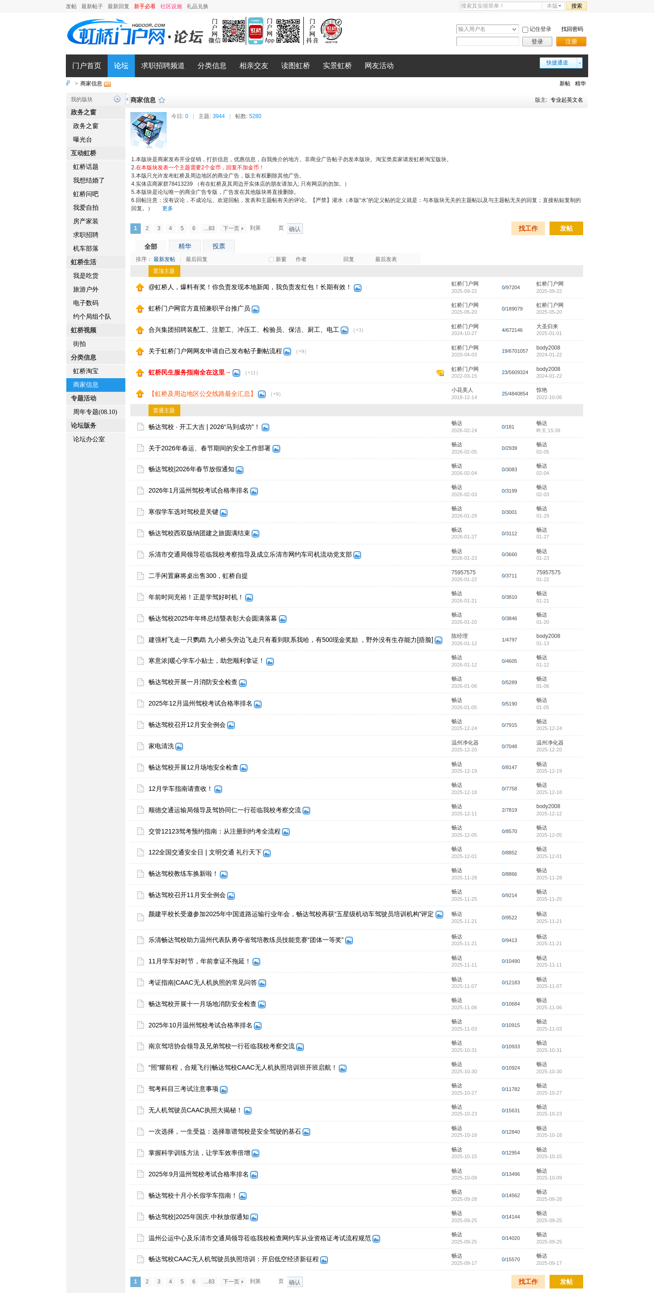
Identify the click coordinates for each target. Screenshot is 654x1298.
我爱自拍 (86, 207)
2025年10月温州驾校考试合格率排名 (201, 1025)
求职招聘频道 (163, 65)
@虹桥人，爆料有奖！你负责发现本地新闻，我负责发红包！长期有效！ (250, 287)
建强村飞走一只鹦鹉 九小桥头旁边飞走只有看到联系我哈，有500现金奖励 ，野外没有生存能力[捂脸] (291, 639)
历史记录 (117, 99)
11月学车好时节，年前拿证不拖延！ (200, 961)
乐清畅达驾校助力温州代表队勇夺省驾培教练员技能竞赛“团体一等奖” (246, 939)
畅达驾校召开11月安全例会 (187, 894)
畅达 (456, 423)
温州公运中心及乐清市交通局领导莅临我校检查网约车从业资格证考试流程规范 (260, 1238)
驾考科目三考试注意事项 (183, 1088)
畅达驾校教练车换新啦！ (183, 873)
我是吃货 (86, 275)
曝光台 (82, 139)
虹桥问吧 (86, 194)
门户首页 (86, 65)
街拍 (79, 344)
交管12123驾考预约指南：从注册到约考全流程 (215, 831)
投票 (219, 246)
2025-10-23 (549, 1113)
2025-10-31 (549, 1050)
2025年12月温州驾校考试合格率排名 (201, 703)
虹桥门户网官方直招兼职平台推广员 (199, 308)
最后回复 (197, 259)
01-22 (542, 579)
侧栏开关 (127, 99)
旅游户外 (86, 289)
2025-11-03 (549, 1028)
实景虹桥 (337, 65)
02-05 (542, 451)
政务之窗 (86, 126)
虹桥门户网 (465, 284)
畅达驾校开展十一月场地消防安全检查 (203, 1003)
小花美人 (462, 390)
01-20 (542, 622)
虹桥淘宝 (86, 371)
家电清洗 (161, 746)
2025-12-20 (549, 749)
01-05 (542, 707)
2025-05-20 (549, 312)
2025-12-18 (549, 792)
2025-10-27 (549, 1093)
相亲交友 (253, 65)
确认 (295, 229)
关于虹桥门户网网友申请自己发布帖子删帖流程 (215, 351)
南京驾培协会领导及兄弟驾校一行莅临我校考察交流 (222, 1046)
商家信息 (91, 83)
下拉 (514, 29)
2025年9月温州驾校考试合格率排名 (199, 1174)
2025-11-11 (549, 964)
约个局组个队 (92, 316)
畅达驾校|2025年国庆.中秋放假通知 (199, 1216)
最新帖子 (92, 6)
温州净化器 (465, 743)
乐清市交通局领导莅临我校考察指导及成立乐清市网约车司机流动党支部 (250, 554)
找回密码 (572, 29)
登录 (537, 41)
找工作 (528, 228)
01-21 (542, 600)
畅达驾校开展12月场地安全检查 (193, 767)
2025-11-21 (549, 921)
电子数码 (86, 303)
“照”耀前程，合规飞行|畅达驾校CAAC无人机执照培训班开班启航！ (243, 1067)
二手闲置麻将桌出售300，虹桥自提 (198, 575)
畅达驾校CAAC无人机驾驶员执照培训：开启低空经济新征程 (234, 1259)
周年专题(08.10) (95, 412)
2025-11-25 (549, 899)
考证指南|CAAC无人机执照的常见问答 (203, 982)
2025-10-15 (549, 1156)
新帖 (565, 83)
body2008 (548, 348)
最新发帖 (164, 259)
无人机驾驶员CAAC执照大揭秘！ (196, 1110)
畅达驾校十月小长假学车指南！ (193, 1195)
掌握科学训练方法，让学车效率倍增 (199, 1152)
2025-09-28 (549, 1199)
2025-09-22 (549, 291)
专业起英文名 (566, 100)
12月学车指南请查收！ (181, 788)
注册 (571, 41)
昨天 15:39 (548, 430)
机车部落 (86, 248)
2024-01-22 (549, 354)
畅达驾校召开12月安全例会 (187, 724)
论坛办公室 (89, 439)
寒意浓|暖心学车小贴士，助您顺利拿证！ (207, 660)
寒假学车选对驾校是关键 (183, 511)
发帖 (71, 6)
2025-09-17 (549, 1263)
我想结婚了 (89, 180)
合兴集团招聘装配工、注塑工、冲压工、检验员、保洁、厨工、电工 (244, 329)
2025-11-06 (549, 1007)
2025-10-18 (549, 1135)
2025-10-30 (549, 1071)
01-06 (542, 686)
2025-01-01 (549, 333)
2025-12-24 (549, 728)
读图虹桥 (295, 65)
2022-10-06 (549, 397)
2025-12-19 (549, 771)
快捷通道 (557, 62)
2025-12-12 (549, 813)
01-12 (542, 664)
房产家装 (86, 221)
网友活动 (379, 65)
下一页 (231, 228)
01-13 (542, 643)
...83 (209, 228)
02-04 (542, 473)
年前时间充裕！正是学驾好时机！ (196, 597)
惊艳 (541, 390)
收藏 (161, 100)
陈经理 (459, 636)
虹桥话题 (86, 166)
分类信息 (212, 65)
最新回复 (118, 6)
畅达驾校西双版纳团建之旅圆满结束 (199, 533)
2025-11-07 (549, 986)
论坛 (121, 65)
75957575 (463, 572)
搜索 (576, 6)
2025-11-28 (549, 877)
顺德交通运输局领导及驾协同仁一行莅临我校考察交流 (225, 810)
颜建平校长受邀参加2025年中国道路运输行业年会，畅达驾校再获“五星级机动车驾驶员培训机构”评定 (291, 914)
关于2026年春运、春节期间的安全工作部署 (210, 448)
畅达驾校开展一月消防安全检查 (193, 682)
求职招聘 (86, 235)
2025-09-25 (549, 1220)
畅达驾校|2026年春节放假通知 (191, 469)
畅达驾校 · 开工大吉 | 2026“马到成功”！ (204, 426)
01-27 (542, 536)
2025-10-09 (549, 1177)
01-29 (542, 515)
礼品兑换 (197, 6)
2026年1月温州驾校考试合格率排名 (199, 490)
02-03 (542, 494)
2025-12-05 (549, 835)
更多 (167, 208)
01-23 (542, 558)
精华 (580, 83)
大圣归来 (547, 326)
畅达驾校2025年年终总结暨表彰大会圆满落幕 (213, 618)
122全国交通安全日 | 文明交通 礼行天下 (205, 852)
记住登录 (540, 29)
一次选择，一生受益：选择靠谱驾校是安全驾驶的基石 (225, 1131)
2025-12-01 (549, 856)
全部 (150, 246)
